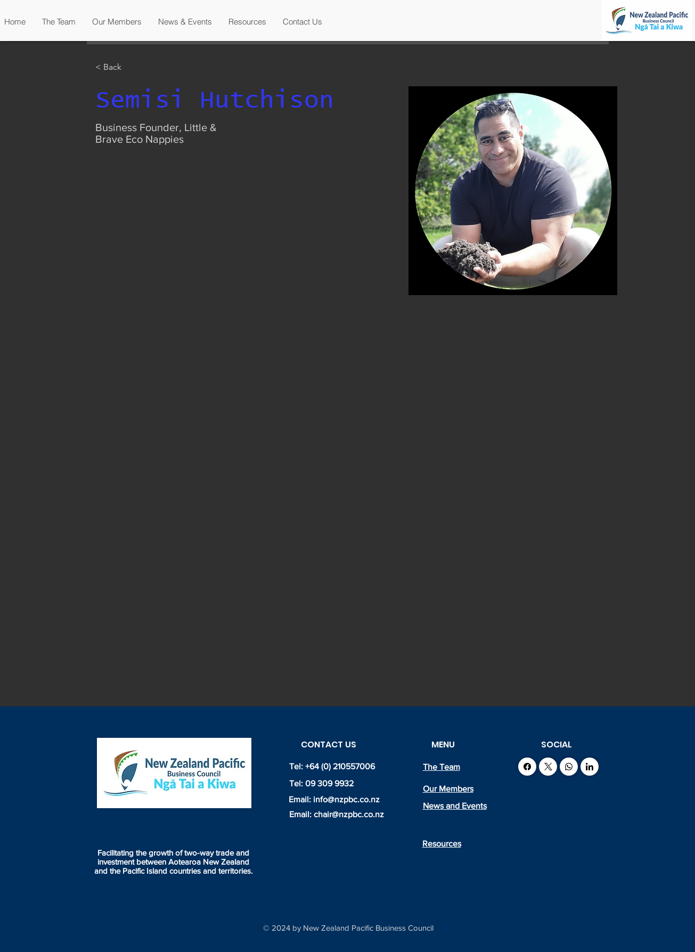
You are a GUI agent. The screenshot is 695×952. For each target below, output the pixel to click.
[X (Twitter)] (548, 767)
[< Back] (116, 67)
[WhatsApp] (569, 767)
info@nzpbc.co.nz (346, 799)
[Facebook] (527, 767)
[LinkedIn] (589, 767)
